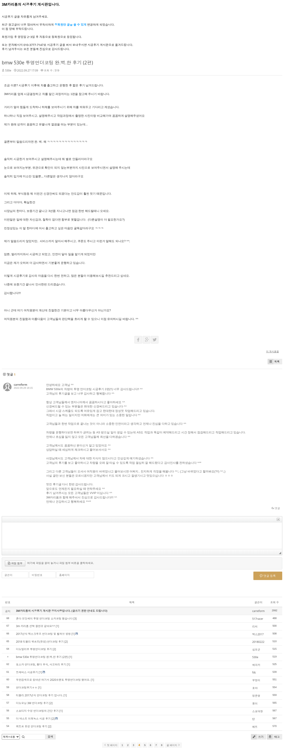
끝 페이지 (173, 745)
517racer (257, 619)
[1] (57, 626)
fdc (254, 672)
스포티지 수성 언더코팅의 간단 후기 (37, 711)
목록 (274, 361)
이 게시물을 (272, 351)
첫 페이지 (110, 745)
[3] (75, 618)
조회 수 (274, 602)
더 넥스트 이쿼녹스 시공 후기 (33, 718)
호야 (255, 688)
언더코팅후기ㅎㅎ (26, 687)
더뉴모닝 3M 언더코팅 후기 (32, 703)
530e (8, 70)
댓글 (275, 508)
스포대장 (257, 711)
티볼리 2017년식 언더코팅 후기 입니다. (39, 695)
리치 (255, 626)
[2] (66, 641)
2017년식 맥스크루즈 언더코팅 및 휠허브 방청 (43, 634)
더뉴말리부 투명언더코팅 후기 (34, 649)
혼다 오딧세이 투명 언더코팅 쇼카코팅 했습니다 (44, 618)
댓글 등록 (268, 576)
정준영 (256, 696)
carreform (20, 385)
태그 (273, 737)
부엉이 (256, 680)
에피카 (256, 665)
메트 (255, 727)
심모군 (256, 649)
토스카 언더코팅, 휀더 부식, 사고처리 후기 (41, 664)
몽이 (255, 703)
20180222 (258, 642)
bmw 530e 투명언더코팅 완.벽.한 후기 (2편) (47, 62)
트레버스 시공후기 (27, 672)
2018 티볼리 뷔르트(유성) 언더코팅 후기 (40, 641)
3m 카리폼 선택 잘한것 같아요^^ (35, 626)
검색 (50, 736)
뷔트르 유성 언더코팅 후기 (31, 726)
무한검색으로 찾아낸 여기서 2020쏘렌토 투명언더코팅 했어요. (53, 680)
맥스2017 (258, 634)
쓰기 (257, 737)
